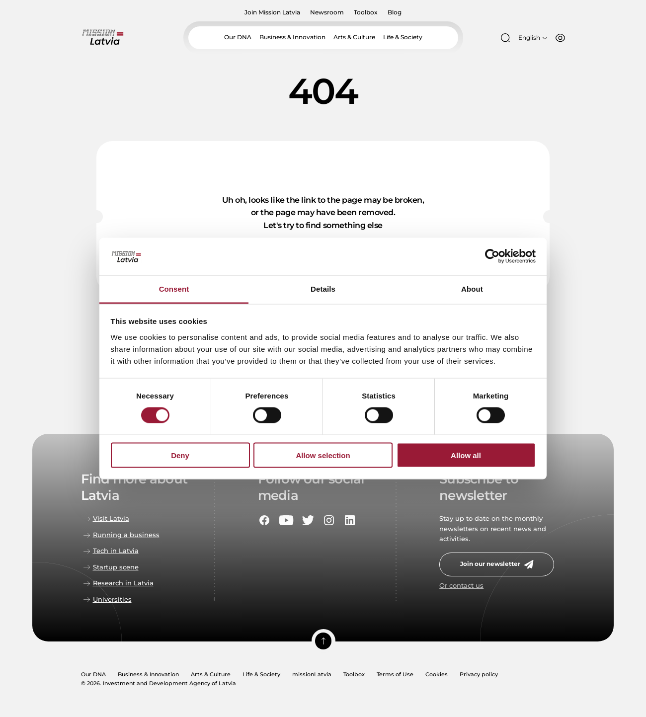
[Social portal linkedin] (349, 520)
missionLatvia (311, 674)
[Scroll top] (323, 641)
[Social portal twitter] (308, 520)
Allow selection (323, 455)
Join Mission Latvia (275, 12)
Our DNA (242, 37)
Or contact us (461, 585)
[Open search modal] (505, 37)
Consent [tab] (174, 289)
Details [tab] (323, 289)
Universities (112, 599)
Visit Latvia (111, 518)
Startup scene (116, 567)
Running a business (126, 535)
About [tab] (472, 289)
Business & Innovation (292, 37)
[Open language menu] (531, 38)
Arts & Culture (351, 37)
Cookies (436, 674)
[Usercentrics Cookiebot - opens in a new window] (492, 256)
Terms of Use (395, 674)
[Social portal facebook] (264, 520)
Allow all (466, 455)
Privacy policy (479, 674)
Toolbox (364, 12)
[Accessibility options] (558, 38)
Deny (180, 455)
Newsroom (327, 12)
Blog (391, 12)
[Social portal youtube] (286, 520)
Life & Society (398, 37)
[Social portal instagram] (329, 520)
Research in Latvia (123, 583)
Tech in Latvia (116, 551)
